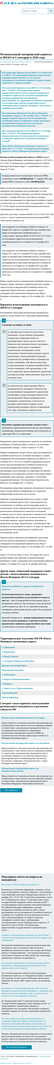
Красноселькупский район (14, 666)
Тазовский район (10, 693)
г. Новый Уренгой (10, 656)
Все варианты (11, 790)
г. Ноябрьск (7, 684)
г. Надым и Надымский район (15, 679)
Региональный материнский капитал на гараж (23, 718)
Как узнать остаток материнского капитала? (20, 884)
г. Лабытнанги (8, 675)
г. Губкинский (8, 647)
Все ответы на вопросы (17, 1047)
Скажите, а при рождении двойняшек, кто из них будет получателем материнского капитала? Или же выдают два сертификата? (26, 937)
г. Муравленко (8, 652)
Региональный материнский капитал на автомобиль (26, 743)
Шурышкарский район (12, 670)
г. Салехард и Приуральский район (18, 661)
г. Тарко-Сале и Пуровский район (17, 688)
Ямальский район (10, 697)
